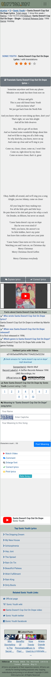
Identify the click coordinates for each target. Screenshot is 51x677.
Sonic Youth (19, 10)
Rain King (8, 579)
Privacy (16, 662)
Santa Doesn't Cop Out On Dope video (22, 610)
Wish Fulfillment (12, 574)
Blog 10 (34, 664)
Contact (17, 664)
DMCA (22, 662)
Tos (28, 662)
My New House (11, 540)
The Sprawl (9, 557)
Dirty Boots (9, 585)
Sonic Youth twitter (13, 615)
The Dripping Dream (13, 534)
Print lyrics (9, 471)
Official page (10, 598)
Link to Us (44, 662)
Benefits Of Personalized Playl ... (21, 644)
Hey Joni (8, 551)
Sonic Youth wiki (12, 604)
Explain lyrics (13, 279)
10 (33, 396)
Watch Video (10, 453)
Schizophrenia (11, 546)
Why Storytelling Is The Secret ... (9, 644)
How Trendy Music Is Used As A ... (31, 646)
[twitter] (11, 662)
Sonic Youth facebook (15, 621)
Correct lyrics (38, 279)
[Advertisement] (25, 38)
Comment (9, 458)
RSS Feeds (35, 662)
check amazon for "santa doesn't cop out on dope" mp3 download (25, 360)
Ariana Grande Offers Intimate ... (41, 644)
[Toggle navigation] (45, 4)
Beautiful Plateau (12, 568)
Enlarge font (10, 462)
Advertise (25, 664)
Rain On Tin (9, 562)
